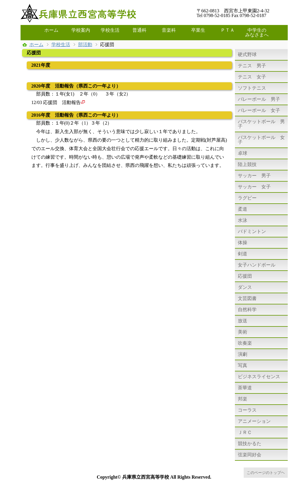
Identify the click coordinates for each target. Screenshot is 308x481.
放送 (242, 320)
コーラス (247, 410)
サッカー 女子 (254, 186)
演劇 (242, 354)
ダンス (245, 287)
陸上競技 (247, 164)
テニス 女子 (252, 76)
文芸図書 (247, 298)
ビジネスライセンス (259, 376)
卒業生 (198, 30)
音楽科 (169, 30)
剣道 (242, 253)
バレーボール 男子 (259, 99)
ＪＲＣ (245, 432)
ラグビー (247, 197)
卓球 (242, 153)
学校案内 (80, 30)
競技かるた (249, 443)
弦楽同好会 (249, 454)
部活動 (85, 44)
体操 (242, 242)
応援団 (245, 276)
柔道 (242, 209)
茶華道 (245, 387)
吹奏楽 (245, 343)
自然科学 (247, 309)
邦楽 (242, 398)
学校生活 (110, 30)
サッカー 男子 (254, 175)
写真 (242, 365)
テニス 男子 (252, 65)
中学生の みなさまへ (258, 32)
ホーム (51, 30)
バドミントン (252, 231)
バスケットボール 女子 (261, 140)
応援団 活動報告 (64, 102)
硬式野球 (247, 54)
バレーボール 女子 (259, 110)
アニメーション (254, 421)
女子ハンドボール (256, 264)
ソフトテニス (252, 88)
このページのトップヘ (266, 472)
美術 (242, 331)
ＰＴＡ (228, 30)
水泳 (242, 220)
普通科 (139, 30)
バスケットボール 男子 (261, 124)
